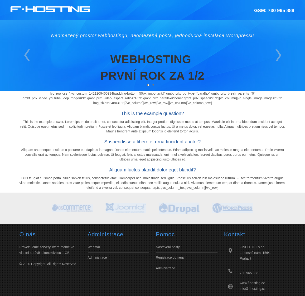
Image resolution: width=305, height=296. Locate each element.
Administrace (97, 257)
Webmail (94, 247)
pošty (175, 247)
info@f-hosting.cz (253, 289)
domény (178, 257)
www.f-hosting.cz (252, 283)
